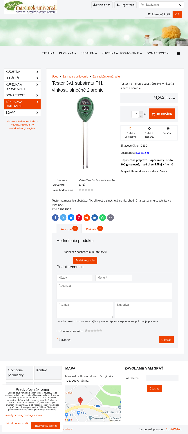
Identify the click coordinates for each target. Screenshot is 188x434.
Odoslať (166, 339)
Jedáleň (89, 53)
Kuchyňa (67, 53)
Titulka (48, 53)
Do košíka (162, 114)
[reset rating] (85, 330)
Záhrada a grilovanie (23, 104)
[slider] (86, 189)
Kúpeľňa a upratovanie (122, 53)
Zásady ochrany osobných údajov (24, 415)
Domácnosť (158, 53)
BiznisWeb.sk (174, 429)
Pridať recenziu (85, 260)
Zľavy (23, 113)
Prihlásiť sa (101, 5)
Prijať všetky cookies (45, 426)
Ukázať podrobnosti (16, 423)
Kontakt (41, 370)
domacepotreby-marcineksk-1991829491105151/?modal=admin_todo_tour (22, 124)
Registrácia (126, 5)
